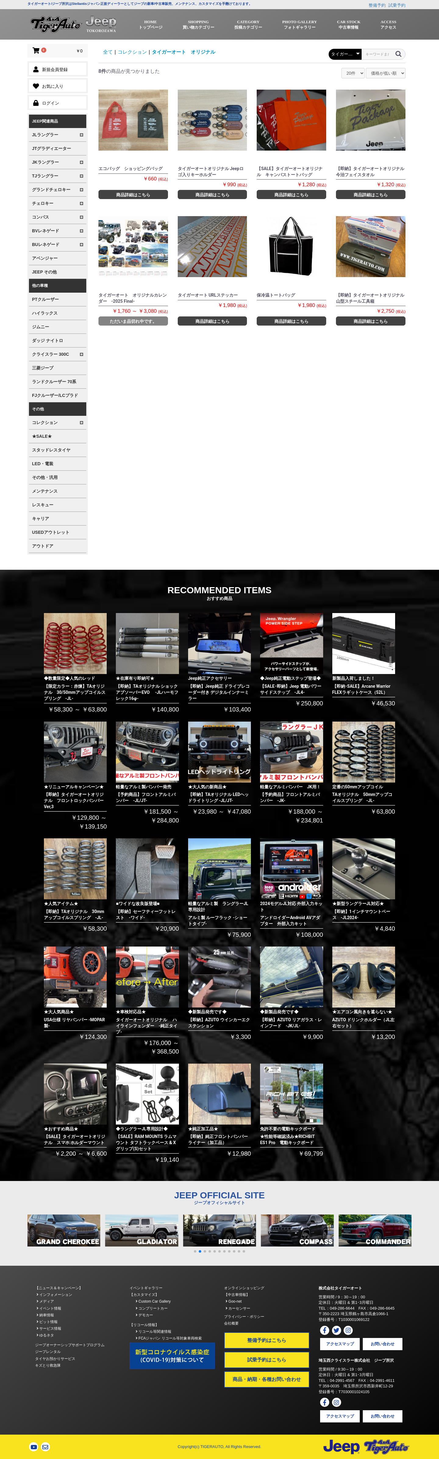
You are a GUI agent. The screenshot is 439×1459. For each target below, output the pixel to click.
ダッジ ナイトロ (47, 340)
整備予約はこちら (266, 1340)
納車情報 (45, 1315)
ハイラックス (45, 313)
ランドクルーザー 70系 (54, 381)
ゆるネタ (45, 1335)
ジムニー (40, 326)
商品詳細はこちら (133, 194)
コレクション (132, 52)
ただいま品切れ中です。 (133, 321)
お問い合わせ (382, 1344)
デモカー (144, 1315)
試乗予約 (396, 5)
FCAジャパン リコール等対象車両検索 (169, 1338)
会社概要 (231, 1323)
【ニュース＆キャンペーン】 (59, 1288)
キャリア (40, 518)
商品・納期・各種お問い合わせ (267, 1379)
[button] (195, 1251)
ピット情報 (47, 1322)
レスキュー (42, 504)
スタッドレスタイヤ (51, 450)
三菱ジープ (42, 368)
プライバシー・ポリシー (244, 1317)
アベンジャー (45, 258)
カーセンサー (238, 1308)
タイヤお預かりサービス (55, 1359)
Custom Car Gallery (153, 1301)
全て (108, 52)
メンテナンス (45, 491)
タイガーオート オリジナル (183, 52)
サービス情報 (49, 1328)
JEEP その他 (44, 271)
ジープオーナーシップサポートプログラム (70, 1345)
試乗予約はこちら (266, 1359)
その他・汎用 (45, 477)
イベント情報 (49, 1308)
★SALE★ (42, 436)
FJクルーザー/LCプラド (55, 395)
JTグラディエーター (51, 148)
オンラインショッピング (244, 1288)
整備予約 (377, 5)
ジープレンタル (48, 1352)
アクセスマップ (340, 1344)
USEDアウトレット (51, 532)
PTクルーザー (45, 299)
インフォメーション (54, 1295)
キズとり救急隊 (48, 1365)
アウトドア (42, 546)
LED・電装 (42, 463)
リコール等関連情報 (153, 1331)
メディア (45, 1301)
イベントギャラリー (146, 1288)
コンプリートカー (152, 1308)
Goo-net (234, 1301)
